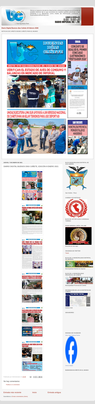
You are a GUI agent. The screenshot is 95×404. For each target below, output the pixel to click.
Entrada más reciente (12, 392)
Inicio (34, 392)
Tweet (67, 253)
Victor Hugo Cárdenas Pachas (72, 335)
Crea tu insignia (69, 365)
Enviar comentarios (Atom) (20, 396)
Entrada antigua (54, 392)
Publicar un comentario (13, 384)
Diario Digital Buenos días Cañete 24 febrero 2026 (19, 28)
